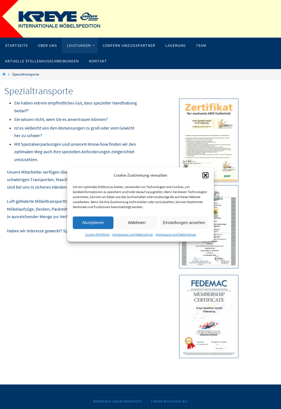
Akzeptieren (93, 222)
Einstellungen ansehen (184, 222)
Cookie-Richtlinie (97, 234)
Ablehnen (136, 222)
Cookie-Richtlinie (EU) (169, 401)
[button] (205, 175)
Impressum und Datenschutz (132, 234)
